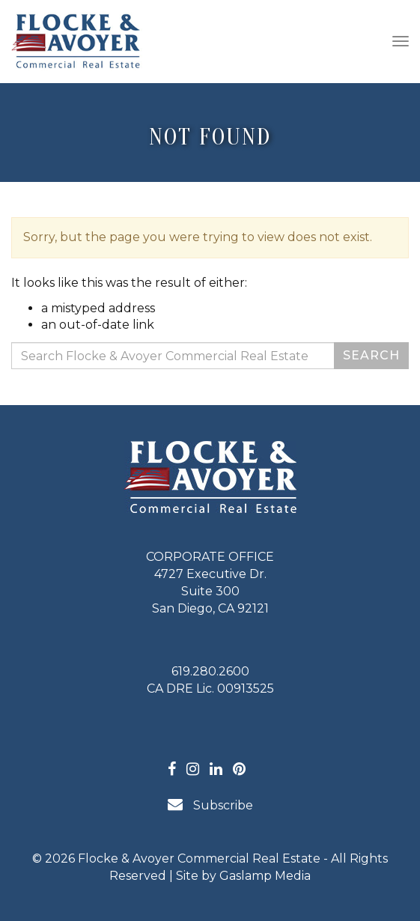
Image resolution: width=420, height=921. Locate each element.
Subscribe (210, 804)
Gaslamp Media (265, 876)
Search (371, 355)
